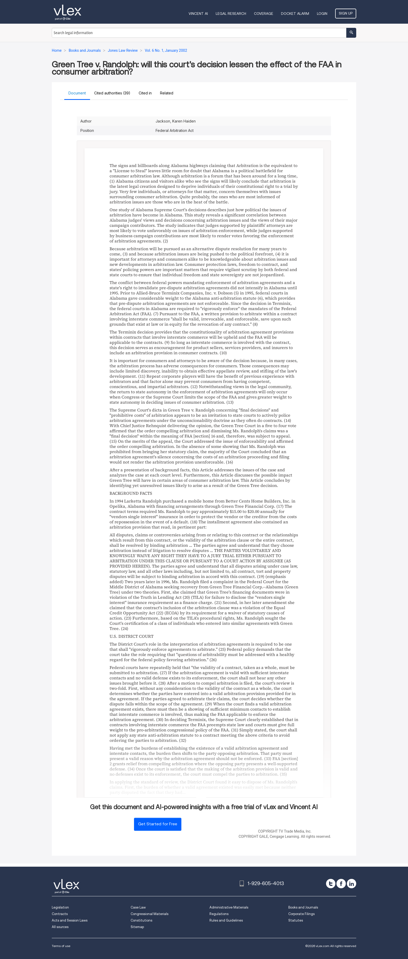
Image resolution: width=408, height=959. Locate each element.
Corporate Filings (301, 914)
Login (322, 13)
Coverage (263, 13)
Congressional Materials (149, 914)
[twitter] (330, 883)
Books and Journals (303, 907)
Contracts (60, 914)
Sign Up (346, 13)
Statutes (295, 920)
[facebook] (341, 883)
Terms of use (61, 946)
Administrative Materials (228, 907)
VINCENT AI (198, 13)
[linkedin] (351, 883)
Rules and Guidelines (226, 920)
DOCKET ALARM (295, 13)
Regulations (218, 914)
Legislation (60, 907)
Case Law (138, 907)
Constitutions (141, 920)
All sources (60, 927)
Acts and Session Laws (69, 920)
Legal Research (231, 13)
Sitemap (137, 927)
